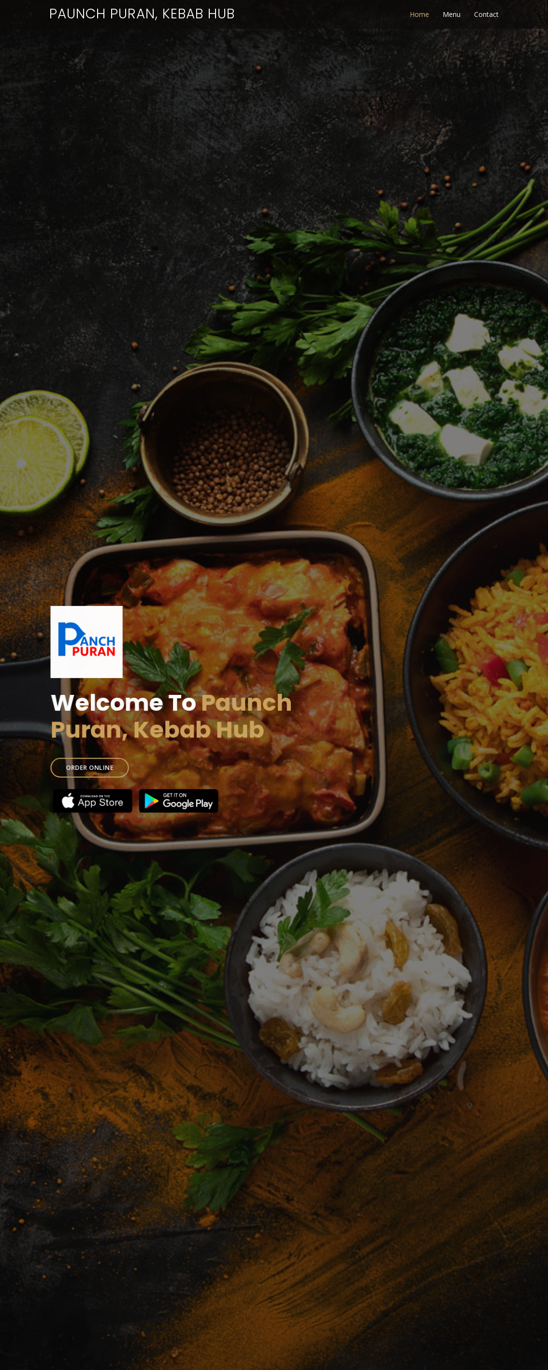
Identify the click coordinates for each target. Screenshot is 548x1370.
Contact (486, 14)
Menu (452, 14)
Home (419, 14)
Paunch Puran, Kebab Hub (142, 13)
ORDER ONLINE (93, 766)
